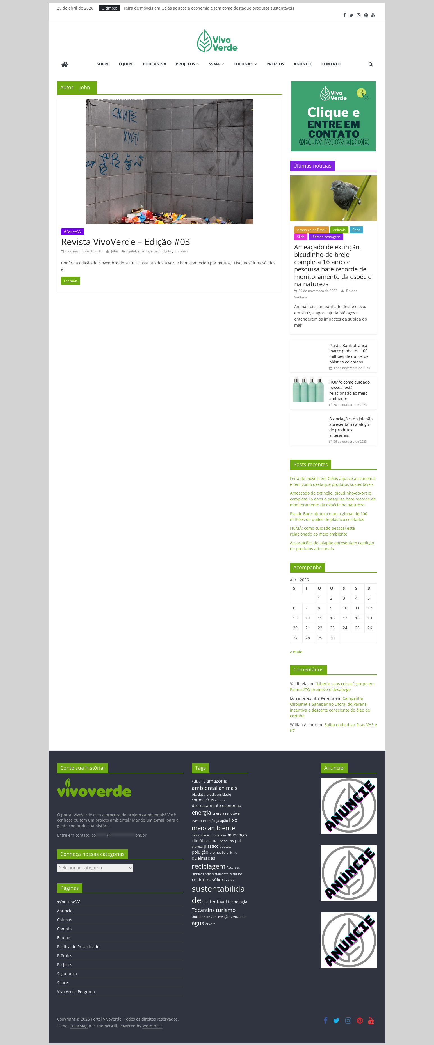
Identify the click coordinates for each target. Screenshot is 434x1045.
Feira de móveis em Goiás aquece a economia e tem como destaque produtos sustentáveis (209, 8)
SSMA (214, 64)
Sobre (103, 64)
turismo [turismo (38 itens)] (226, 909)
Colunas (243, 64)
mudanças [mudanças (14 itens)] (218, 834)
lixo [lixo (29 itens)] (233, 819)
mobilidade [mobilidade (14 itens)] (200, 834)
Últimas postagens (326, 236)
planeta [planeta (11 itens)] (197, 846)
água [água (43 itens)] (198, 922)
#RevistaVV (72, 230)
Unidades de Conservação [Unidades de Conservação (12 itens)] (211, 915)
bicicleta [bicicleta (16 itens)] (198, 793)
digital (131, 250)
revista (143, 250)
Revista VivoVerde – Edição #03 (125, 241)
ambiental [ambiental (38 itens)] (205, 786)
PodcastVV (154, 64)
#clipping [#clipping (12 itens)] (198, 780)
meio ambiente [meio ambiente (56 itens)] (213, 826)
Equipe (126, 64)
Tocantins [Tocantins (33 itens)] (203, 908)
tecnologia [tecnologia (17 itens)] (237, 900)
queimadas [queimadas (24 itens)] (203, 857)
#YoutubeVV (68, 901)
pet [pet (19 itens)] (238, 839)
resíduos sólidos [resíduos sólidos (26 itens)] (209, 878)
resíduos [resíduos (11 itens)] (236, 873)
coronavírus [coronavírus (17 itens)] (203, 798)
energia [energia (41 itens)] (201, 811)
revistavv (181, 250)
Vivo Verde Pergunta (76, 990)
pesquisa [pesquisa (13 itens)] (227, 840)
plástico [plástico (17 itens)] (211, 845)
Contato (331, 64)
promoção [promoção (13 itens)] (217, 851)
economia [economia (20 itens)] (231, 804)
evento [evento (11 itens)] (197, 820)
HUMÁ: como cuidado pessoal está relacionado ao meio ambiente (349, 389)
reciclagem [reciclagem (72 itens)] (208, 865)
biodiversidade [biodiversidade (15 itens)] (218, 793)
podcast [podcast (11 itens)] (225, 846)
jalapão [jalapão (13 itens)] (222, 819)
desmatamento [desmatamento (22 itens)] (206, 804)
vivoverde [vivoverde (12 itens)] (238, 915)
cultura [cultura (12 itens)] (220, 799)
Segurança (67, 972)
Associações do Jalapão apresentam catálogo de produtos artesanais (351, 426)
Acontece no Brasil (311, 228)
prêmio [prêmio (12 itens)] (232, 851)
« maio (296, 651)
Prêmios (275, 64)
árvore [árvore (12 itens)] (210, 923)
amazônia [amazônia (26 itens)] (216, 779)
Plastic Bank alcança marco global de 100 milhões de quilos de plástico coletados (349, 352)
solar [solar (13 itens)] (232, 879)
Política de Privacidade (78, 945)
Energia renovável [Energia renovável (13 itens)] (226, 812)
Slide (301, 236)
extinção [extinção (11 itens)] (209, 820)
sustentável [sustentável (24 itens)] (214, 900)
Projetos (185, 64)
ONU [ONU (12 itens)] (215, 840)
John (115, 250)
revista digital (161, 250)
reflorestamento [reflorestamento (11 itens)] (217, 873)
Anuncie (303, 64)
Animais (339, 228)
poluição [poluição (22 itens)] (200, 851)
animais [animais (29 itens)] (228, 786)
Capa (356, 228)
